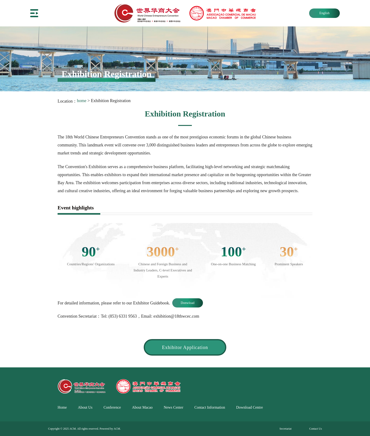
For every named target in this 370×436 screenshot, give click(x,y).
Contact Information (209, 407)
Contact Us (315, 428)
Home (62, 407)
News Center (173, 407)
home (81, 100)
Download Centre (249, 407)
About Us (85, 407)
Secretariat (285, 428)
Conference (112, 407)
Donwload (187, 303)
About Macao (142, 407)
